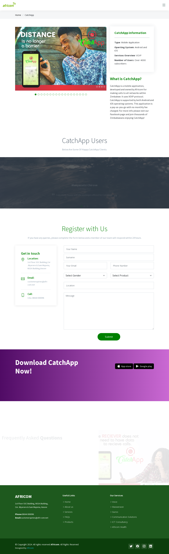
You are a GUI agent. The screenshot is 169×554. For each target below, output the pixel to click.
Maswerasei (118, 507)
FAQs (67, 517)
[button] (53, 99)
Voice (114, 502)
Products (69, 522)
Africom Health (119, 527)
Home (18, 15)
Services (68, 512)
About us (69, 507)
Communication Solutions (124, 517)
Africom (30, 548)
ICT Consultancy (120, 522)
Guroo (115, 512)
